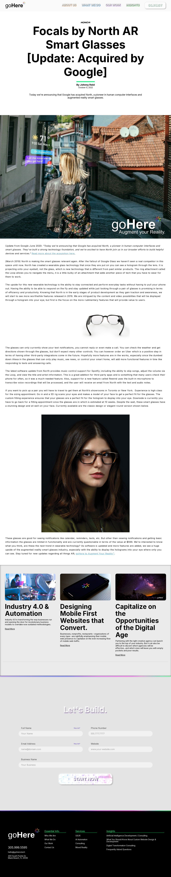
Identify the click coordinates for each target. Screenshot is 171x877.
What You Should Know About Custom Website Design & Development (131, 840)
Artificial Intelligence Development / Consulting (126, 836)
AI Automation (81, 839)
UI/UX (78, 836)
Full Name (26, 728)
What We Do (90, 5)
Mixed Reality (81, 847)
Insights (132, 5)
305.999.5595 (17, 847)
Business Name (29, 759)
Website (95, 743)
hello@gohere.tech (16, 852)
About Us (69, 5)
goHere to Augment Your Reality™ (95, 553)
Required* (77, 728)
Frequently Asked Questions (118, 849)
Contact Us (49, 847)
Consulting (80, 843)
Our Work (113, 5)
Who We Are (50, 836)
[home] (15, 5)
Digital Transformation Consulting (120, 845)
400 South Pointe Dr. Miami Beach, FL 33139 (18, 857)
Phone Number (99, 728)
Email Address (28, 743)
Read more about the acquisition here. (53, 253)
